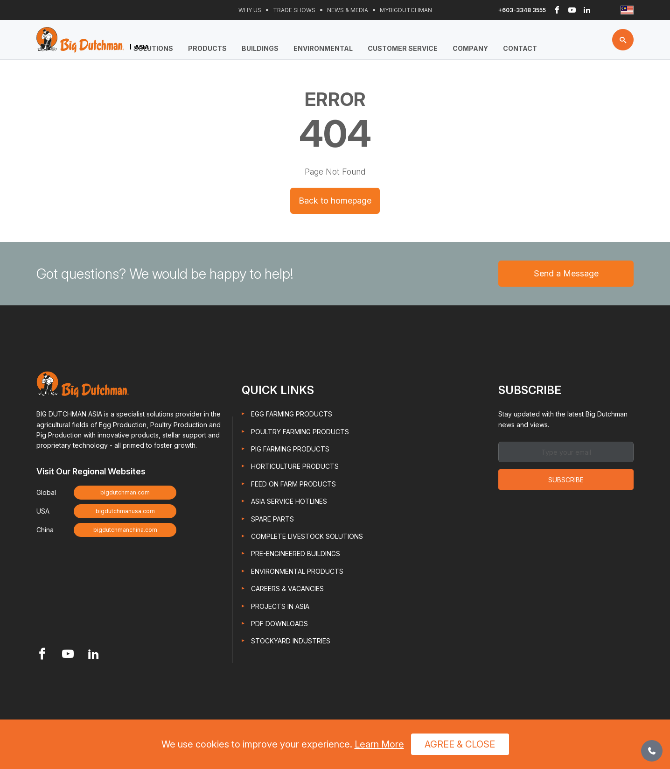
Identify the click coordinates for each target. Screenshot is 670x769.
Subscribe (566, 480)
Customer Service (403, 48)
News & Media (347, 10)
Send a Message (566, 273)
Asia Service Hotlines (289, 501)
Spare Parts (272, 519)
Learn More (379, 744)
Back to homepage (335, 200)
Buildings (260, 48)
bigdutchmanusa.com (125, 511)
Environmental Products (297, 571)
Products (207, 48)
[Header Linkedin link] (587, 10)
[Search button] (623, 39)
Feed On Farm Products (293, 484)
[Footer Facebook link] (42, 655)
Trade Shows (294, 10)
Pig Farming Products (290, 449)
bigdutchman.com (125, 492)
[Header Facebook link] (557, 10)
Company (470, 48)
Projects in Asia (280, 606)
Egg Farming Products (291, 414)
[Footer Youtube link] (68, 655)
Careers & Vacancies (287, 589)
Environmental (323, 48)
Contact (520, 48)
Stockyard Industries (290, 641)
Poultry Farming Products (300, 432)
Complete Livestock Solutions (307, 536)
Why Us (249, 10)
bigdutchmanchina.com (125, 529)
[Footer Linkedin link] (93, 655)
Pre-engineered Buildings (295, 554)
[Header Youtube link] (572, 10)
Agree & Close (460, 744)
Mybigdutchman (406, 10)
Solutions (153, 48)
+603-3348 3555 (522, 10)
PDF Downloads (279, 624)
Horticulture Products (295, 467)
